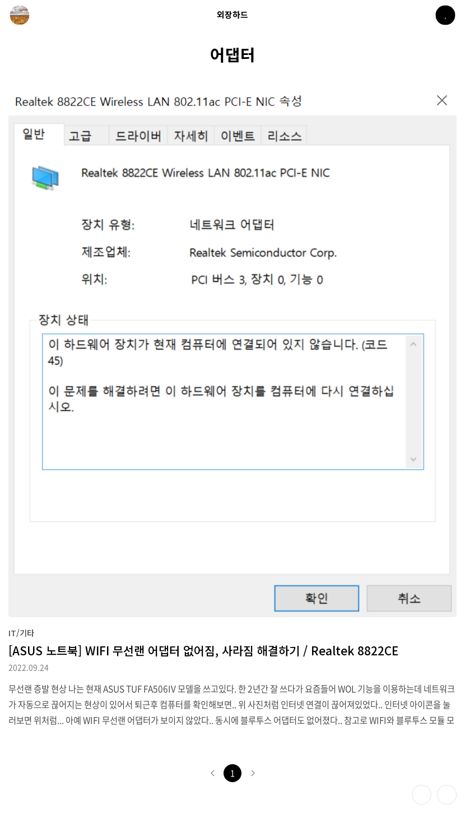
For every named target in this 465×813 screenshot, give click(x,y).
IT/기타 (21, 633)
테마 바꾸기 (421, 795)
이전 (212, 773)
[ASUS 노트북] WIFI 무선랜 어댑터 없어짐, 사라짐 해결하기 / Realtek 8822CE (203, 650)
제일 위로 (447, 795)
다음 (252, 773)
